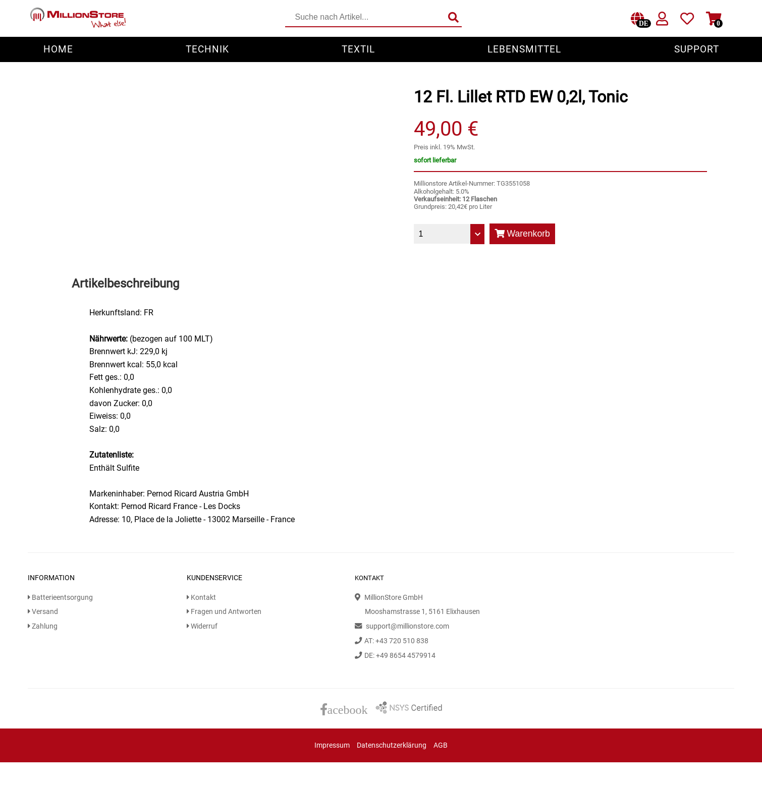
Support (696, 49)
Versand (43, 611)
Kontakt (201, 597)
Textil (358, 49)
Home (58, 49)
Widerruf (202, 626)
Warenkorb (522, 234)
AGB (440, 745)
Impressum (332, 745)
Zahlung (43, 626)
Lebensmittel (524, 49)
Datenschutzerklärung (391, 745)
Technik (207, 49)
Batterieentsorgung (60, 597)
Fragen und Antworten (224, 611)
